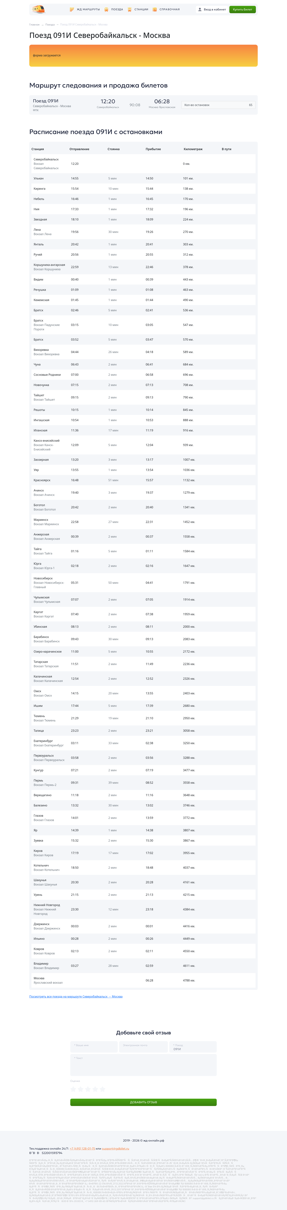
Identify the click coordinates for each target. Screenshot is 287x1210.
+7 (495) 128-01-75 (82, 1148)
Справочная (170, 9)
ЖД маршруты (88, 9)
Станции (141, 9)
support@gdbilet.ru (115, 1148)
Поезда (117, 9)
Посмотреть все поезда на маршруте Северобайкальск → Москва (76, 996)
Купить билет (242, 9)
